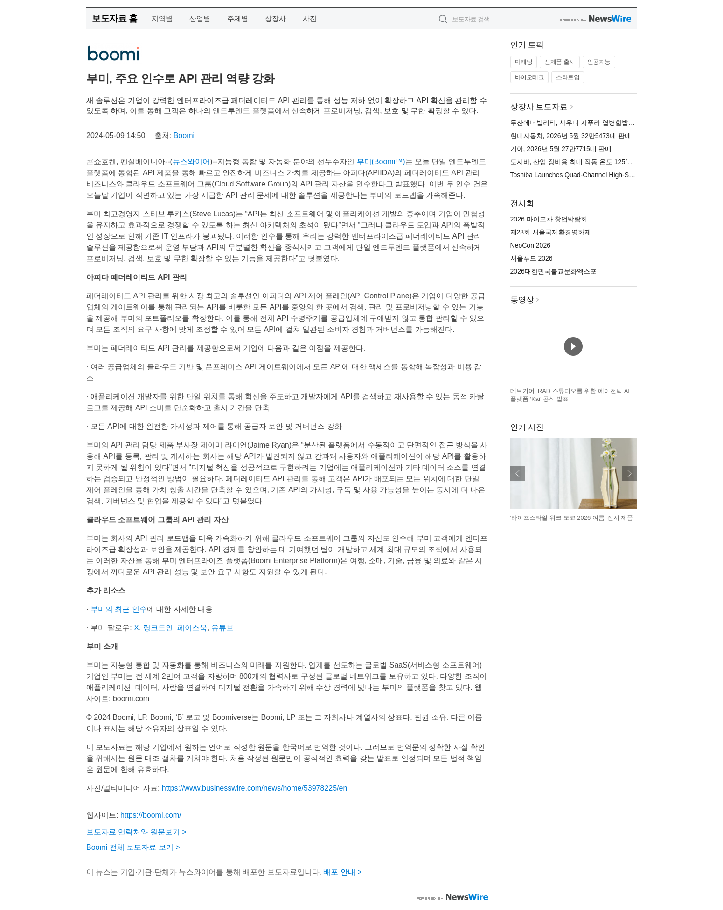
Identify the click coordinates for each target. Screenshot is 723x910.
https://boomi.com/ (150, 815)
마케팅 (524, 61)
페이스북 (192, 628)
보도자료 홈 (114, 18)
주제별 (237, 18)
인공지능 (599, 61)
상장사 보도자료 (539, 107)
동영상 (522, 300)
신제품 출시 (559, 61)
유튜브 (222, 628)
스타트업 (567, 77)
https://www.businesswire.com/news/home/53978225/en (255, 788)
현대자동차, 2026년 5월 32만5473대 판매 (570, 135)
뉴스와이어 (191, 161)
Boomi (184, 135)
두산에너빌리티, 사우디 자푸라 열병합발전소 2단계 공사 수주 (600, 122)
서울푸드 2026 (531, 258)
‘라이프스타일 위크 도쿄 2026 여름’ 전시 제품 (571, 517)
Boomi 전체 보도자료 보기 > (133, 847)
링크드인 (158, 628)
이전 (517, 473)
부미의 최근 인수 (118, 609)
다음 (629, 473)
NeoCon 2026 (530, 245)
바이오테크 (529, 77)
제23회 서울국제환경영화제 (550, 232)
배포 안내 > (342, 872)
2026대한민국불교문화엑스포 (553, 271)
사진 (310, 18)
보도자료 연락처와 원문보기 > (136, 832)
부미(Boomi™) (381, 161)
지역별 (162, 18)
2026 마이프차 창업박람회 (548, 219)
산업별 (199, 18)
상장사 (275, 18)
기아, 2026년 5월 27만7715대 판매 (561, 148)
